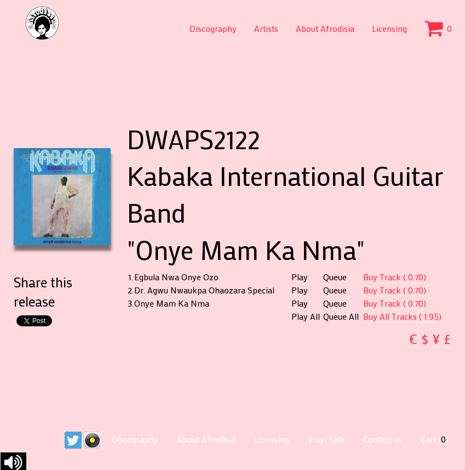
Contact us (382, 439)
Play (299, 277)
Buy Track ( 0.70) (394, 276)
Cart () (435, 439)
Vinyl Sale (326, 439)
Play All (305, 316)
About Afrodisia (325, 28)
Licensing (389, 28)
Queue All (341, 316)
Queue (335, 277)
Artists (266, 28)
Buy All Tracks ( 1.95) (402, 316)
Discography (213, 28)
